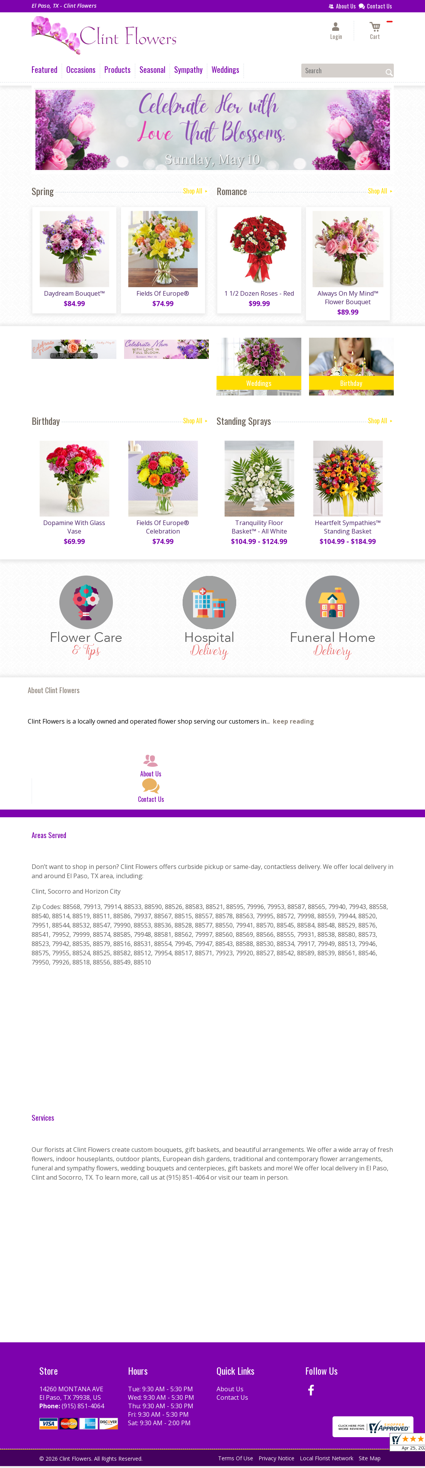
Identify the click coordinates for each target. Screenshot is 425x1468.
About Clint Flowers (54, 692)
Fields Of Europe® (162, 294)
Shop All (196, 190)
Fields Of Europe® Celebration (162, 528)
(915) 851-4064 (83, 1408)
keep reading (293, 723)
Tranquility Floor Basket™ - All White (259, 528)
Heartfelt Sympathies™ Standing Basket (347, 528)
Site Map (370, 1460)
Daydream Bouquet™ (74, 294)
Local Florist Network (326, 1460)
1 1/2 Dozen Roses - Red (259, 294)
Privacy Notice (276, 1460)
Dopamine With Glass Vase (74, 528)
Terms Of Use (235, 1460)
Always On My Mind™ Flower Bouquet (347, 298)
